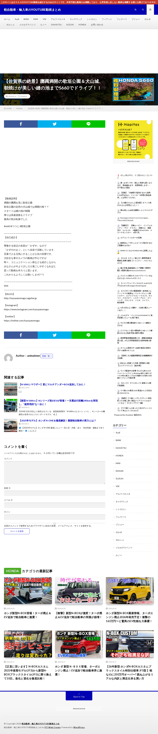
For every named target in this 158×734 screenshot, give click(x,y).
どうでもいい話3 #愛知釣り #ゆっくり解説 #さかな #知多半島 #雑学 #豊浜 (134, 331)
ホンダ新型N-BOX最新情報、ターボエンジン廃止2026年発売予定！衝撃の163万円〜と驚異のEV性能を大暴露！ (129, 617)
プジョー (136, 19)
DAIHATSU (56, 24)
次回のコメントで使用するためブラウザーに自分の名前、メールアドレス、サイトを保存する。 (48, 526)
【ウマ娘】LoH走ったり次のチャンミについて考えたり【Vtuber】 (134, 409)
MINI (35, 19)
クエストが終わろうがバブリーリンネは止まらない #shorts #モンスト (134, 277)
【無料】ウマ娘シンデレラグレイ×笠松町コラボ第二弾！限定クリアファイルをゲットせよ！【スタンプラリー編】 (134, 400)
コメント (8, 459)
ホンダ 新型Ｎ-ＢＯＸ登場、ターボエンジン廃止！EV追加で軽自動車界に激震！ (78, 670)
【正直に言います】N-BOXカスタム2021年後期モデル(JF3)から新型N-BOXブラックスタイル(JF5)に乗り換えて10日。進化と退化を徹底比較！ (28, 672)
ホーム (7, 19)
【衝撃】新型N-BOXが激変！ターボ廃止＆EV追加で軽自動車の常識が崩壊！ (78, 615)
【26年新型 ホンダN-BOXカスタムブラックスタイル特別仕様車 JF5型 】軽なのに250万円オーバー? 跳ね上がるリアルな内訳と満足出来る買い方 (129, 672)
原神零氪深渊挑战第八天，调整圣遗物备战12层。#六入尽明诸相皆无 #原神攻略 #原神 (134, 340)
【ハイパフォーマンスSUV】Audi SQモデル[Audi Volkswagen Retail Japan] (134, 284)
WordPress (79, 727)
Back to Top (79, 696)
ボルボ (147, 19)
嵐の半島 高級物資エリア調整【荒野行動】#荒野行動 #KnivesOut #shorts (134, 269)
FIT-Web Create (53, 727)
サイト (7, 512)
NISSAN (119, 471)
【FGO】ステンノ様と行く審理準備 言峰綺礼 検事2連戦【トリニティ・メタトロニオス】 (134, 260)
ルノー (43, 24)
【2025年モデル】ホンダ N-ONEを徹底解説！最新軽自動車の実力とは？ (57, 420)
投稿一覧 (46, 356)
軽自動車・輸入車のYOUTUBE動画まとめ (41, 723)
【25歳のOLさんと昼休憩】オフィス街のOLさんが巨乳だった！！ (134, 204)
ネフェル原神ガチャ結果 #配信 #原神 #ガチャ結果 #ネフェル (134, 349)
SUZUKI (70, 24)
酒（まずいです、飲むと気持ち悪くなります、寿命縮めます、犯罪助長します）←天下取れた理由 (134, 185)
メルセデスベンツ (27, 24)
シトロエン (92, 19)
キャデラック (76, 19)
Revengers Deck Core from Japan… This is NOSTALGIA (133, 219)
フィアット (107, 19)
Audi (17, 19)
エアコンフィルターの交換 (131, 238)
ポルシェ (10, 24)
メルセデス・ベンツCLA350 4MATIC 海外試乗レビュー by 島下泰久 (134, 316)
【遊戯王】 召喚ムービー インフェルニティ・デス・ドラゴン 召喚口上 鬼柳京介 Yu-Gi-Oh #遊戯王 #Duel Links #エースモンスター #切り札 (134, 229)
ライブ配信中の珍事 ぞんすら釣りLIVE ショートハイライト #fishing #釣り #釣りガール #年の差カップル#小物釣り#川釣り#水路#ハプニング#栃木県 (134, 374)
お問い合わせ (97, 24)
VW (44, 19)
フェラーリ (122, 19)
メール (8, 500)
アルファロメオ (58, 19)
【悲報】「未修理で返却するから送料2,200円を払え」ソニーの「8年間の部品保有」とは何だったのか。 (134, 195)
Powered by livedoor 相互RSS (127, 415)
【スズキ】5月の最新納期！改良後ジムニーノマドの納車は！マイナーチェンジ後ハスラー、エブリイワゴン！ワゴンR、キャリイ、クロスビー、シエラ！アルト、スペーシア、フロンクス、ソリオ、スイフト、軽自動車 (134, 297)
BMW (26, 19)
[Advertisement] (79, 51)
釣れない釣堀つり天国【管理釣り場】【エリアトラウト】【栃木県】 (133, 364)
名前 (7, 488)
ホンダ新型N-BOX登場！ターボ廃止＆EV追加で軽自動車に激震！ (27, 615)
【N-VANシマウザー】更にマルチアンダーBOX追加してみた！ (52, 384)
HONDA (82, 24)
